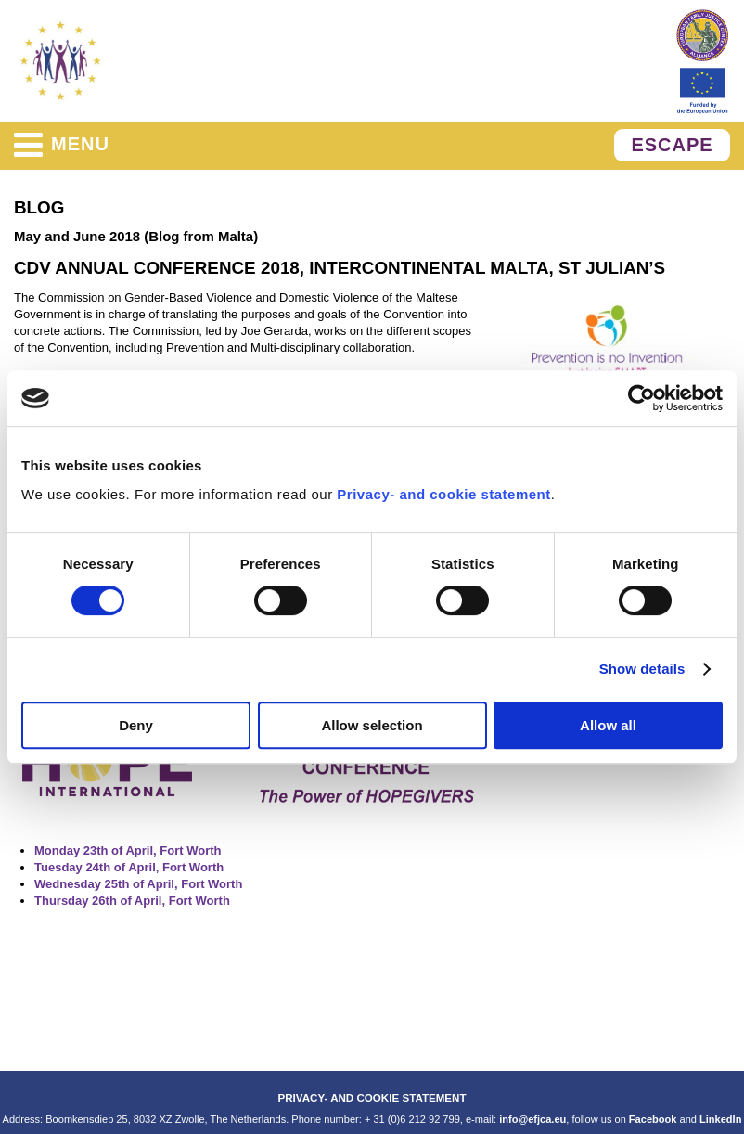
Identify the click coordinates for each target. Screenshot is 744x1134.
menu (61, 145)
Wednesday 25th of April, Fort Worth (138, 884)
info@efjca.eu (532, 1119)
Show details (642, 669)
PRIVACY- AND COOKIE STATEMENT (371, 1097)
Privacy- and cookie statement (443, 494)
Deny (136, 725)
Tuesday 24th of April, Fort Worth (129, 867)
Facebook (653, 1119)
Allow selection (371, 725)
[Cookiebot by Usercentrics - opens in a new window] (641, 398)
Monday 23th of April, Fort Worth (128, 850)
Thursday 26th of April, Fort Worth (132, 901)
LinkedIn (720, 1119)
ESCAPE (671, 145)
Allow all (608, 725)
